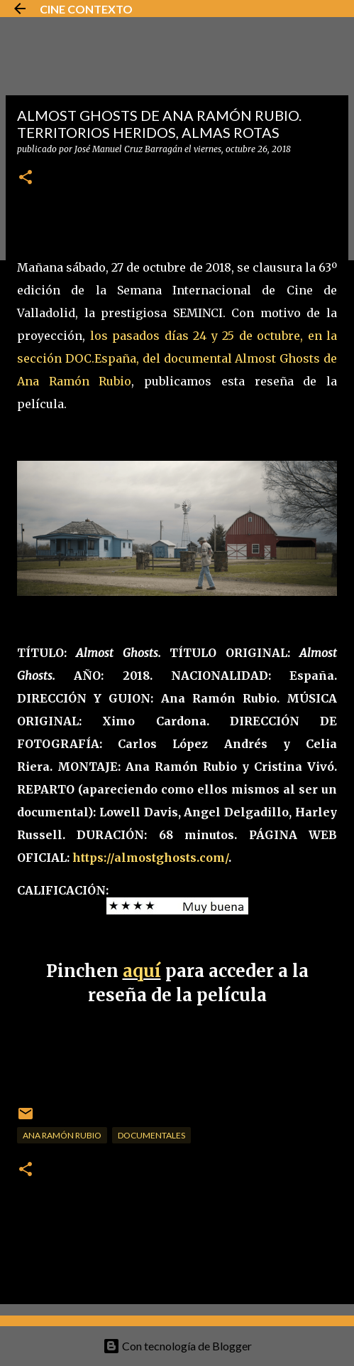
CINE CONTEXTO (86, 9)
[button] (25, 178)
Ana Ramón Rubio (62, 1135)
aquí (142, 971)
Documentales (151, 1135)
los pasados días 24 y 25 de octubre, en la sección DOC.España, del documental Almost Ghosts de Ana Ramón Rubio (177, 358)
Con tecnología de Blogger (177, 1345)
